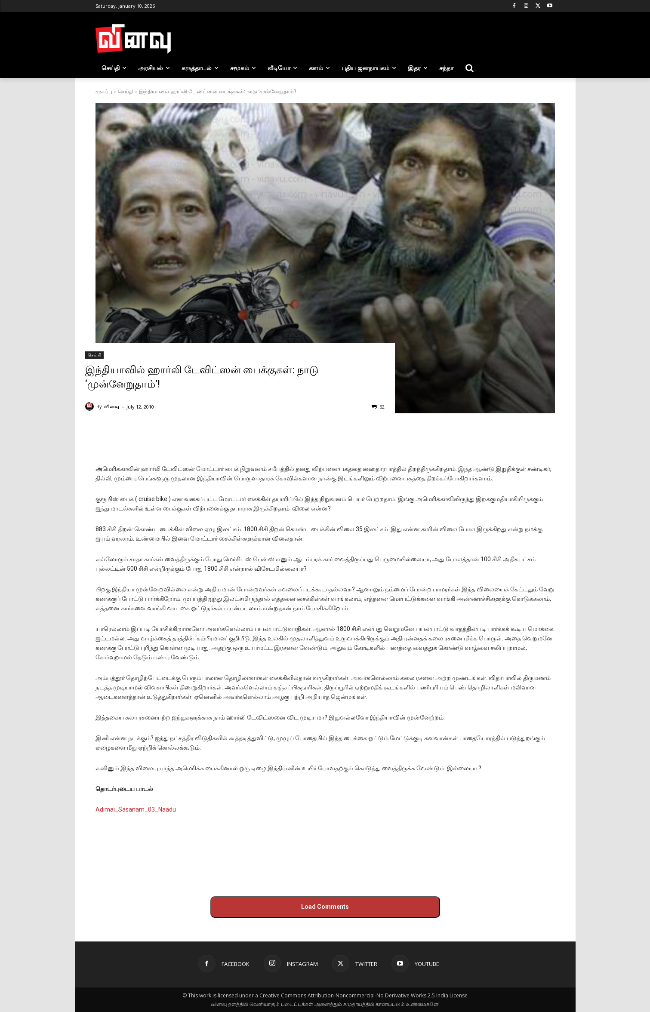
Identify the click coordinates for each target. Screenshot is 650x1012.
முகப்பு (103, 91)
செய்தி (125, 91)
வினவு (111, 406)
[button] (469, 68)
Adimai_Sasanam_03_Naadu (135, 809)
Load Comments (325, 906)
